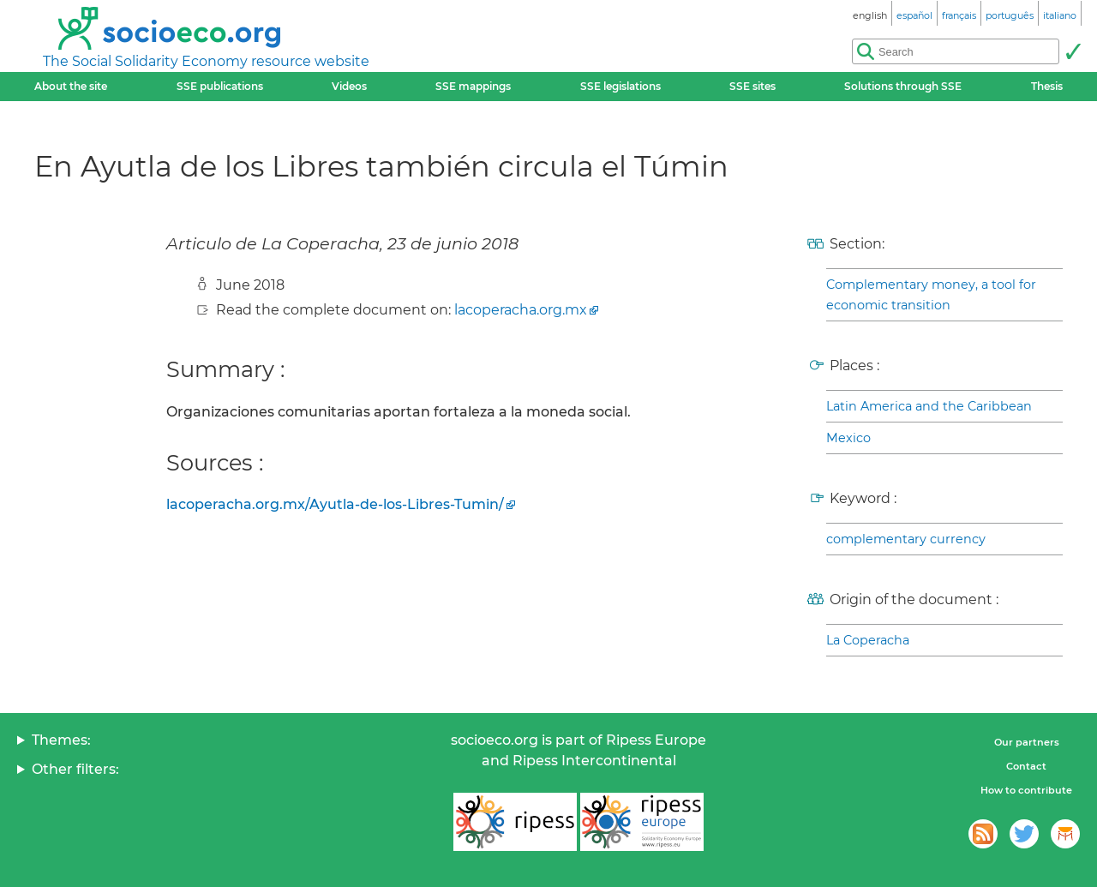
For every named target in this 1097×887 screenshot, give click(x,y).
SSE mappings (473, 86)
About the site (70, 86)
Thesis (1047, 86)
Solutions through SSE (903, 86)
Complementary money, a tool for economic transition (931, 295)
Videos (349, 86)
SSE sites (752, 86)
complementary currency (906, 539)
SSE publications (220, 86)
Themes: (61, 740)
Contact (1026, 766)
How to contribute (1026, 790)
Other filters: (75, 769)
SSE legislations (620, 86)
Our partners (1026, 742)
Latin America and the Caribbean (929, 406)
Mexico (848, 438)
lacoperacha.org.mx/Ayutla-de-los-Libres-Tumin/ (335, 504)
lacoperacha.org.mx (520, 310)
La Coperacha (867, 640)
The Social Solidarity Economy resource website (206, 61)
